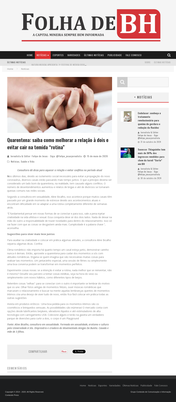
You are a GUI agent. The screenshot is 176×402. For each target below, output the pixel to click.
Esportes (58, 55)
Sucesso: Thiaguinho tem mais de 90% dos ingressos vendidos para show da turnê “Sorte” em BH (151, 157)
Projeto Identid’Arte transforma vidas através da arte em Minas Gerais (68, 59)
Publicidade (115, 55)
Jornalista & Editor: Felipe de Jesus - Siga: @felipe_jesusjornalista (46, 156)
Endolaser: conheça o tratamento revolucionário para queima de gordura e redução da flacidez (149, 120)
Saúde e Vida (27, 161)
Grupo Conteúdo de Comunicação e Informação (151, 392)
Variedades (73, 55)
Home (30, 55)
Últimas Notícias (94, 55)
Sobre (148, 62)
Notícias (42, 55)
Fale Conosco (134, 55)
